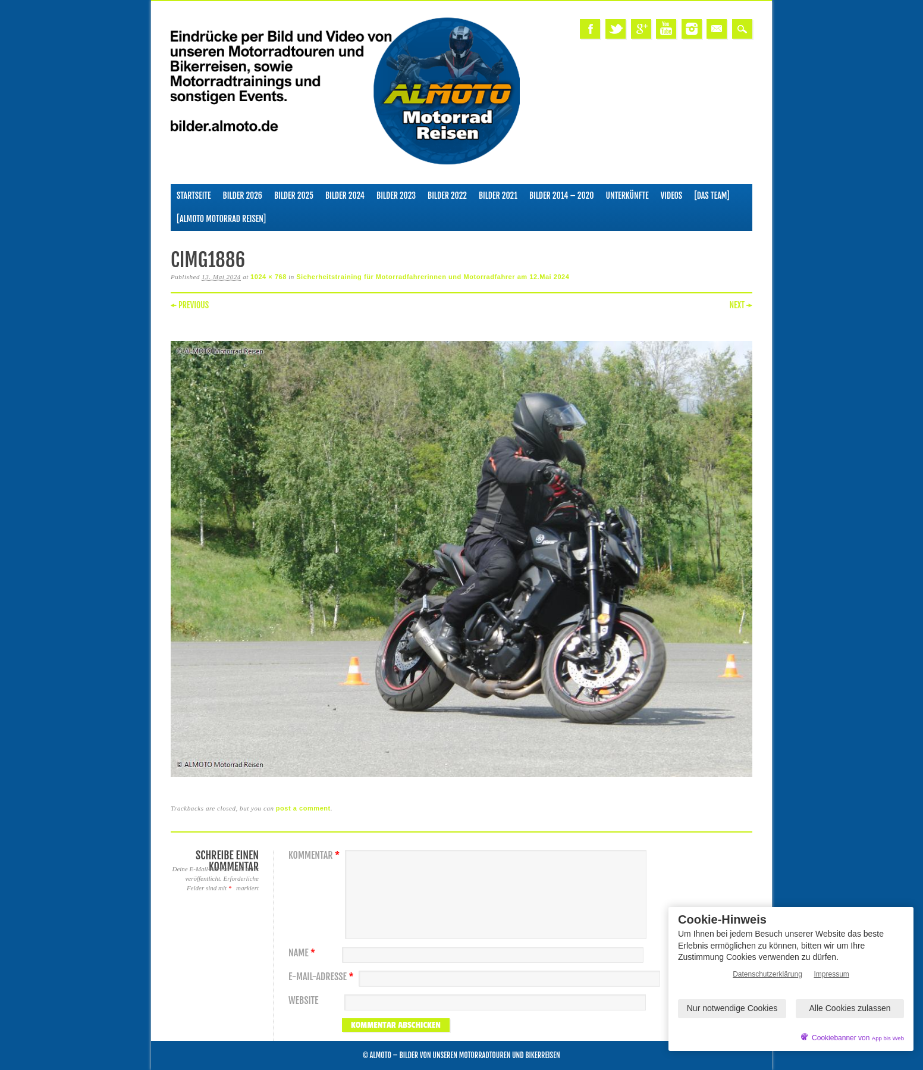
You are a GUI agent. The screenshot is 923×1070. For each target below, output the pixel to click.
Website (303, 1000)
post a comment (303, 808)
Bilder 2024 (345, 195)
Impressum (831, 974)
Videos (672, 195)
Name (303, 953)
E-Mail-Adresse (322, 977)
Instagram (692, 29)
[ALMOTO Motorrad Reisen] (221, 219)
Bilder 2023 (396, 195)
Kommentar (315, 855)
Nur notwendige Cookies (732, 1008)
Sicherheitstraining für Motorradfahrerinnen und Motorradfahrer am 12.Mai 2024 (432, 276)
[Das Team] (711, 195)
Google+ (641, 29)
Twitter (615, 29)
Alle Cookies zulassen (850, 1008)
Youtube (666, 29)
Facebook (590, 29)
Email (717, 29)
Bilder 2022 (447, 195)
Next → (740, 305)
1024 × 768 (268, 276)
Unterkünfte (627, 195)
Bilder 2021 (498, 195)
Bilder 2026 (242, 195)
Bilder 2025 (293, 195)
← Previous (190, 305)
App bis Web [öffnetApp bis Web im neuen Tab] (888, 1038)
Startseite (194, 195)
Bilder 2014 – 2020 (561, 195)
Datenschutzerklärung (767, 974)
